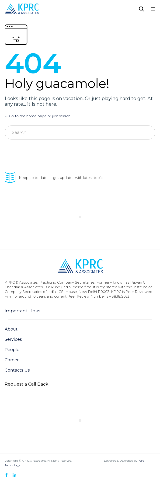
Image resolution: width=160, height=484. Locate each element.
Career (12, 359)
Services (13, 339)
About (11, 329)
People (12, 349)
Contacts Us (17, 370)
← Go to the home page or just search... (39, 116)
